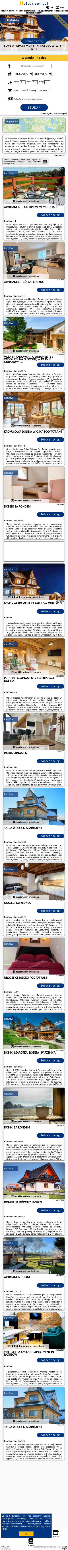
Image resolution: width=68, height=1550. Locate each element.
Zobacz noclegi (51, 215)
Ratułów (8, 173)
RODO (4, 1529)
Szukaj (34, 108)
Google (47, 1516)
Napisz (64, 1548)
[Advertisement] (34, 1497)
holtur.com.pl (34, 3)
